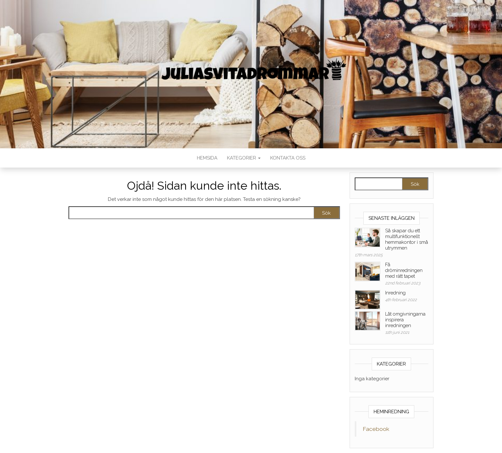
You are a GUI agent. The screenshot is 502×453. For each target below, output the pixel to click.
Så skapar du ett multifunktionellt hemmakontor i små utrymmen (406, 239)
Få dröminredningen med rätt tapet (404, 270)
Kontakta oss (287, 158)
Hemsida (207, 158)
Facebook (376, 429)
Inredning (395, 293)
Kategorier (244, 158)
